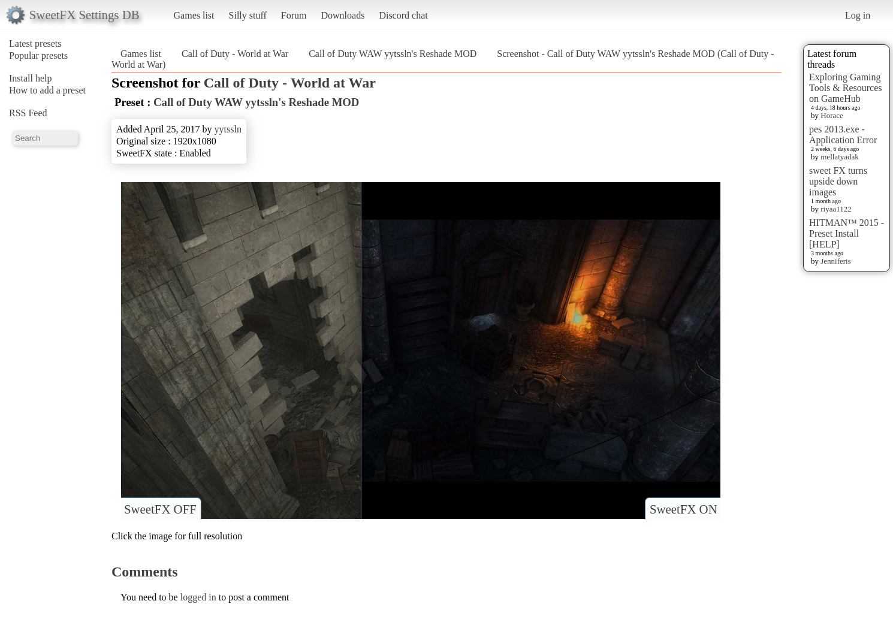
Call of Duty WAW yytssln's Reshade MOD (392, 54)
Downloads (342, 15)
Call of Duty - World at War (235, 54)
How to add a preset (47, 90)
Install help (30, 78)
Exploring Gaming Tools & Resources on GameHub (845, 88)
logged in (198, 597)
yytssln (228, 129)
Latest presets (35, 43)
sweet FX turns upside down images (838, 181)
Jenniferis (835, 260)
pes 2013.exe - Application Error (843, 134)
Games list (194, 15)
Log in (857, 15)
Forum (294, 15)
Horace (831, 115)
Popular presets (38, 55)
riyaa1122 (836, 208)
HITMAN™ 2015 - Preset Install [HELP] (846, 233)
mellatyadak (839, 156)
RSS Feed (28, 113)
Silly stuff (248, 15)
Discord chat (403, 15)
